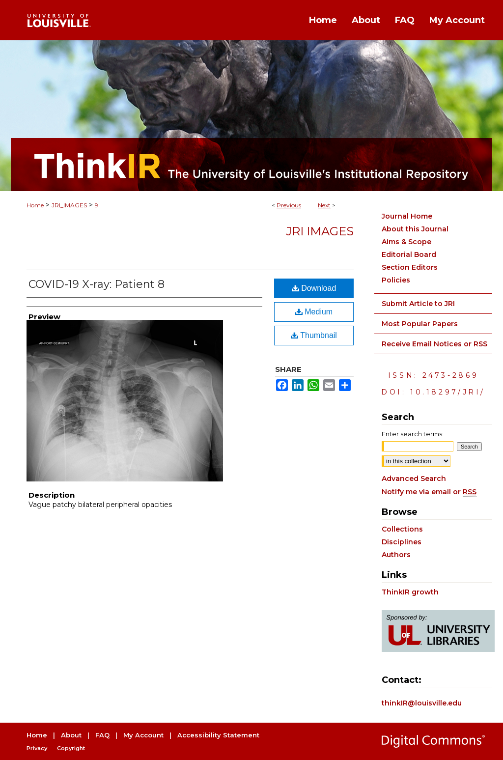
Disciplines (401, 541)
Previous (289, 205)
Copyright (71, 748)
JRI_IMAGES (69, 205)
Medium (314, 312)
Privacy (37, 748)
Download (314, 288)
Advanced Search (414, 478)
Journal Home (407, 216)
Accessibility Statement (218, 735)
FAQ (102, 735)
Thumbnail (314, 335)
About (71, 735)
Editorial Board (409, 254)
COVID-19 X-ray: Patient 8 (96, 284)
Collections (402, 529)
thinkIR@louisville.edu (422, 703)
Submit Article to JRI (418, 303)
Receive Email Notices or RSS (434, 343)
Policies (396, 280)
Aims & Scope (406, 241)
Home (35, 205)
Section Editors (410, 267)
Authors (396, 554)
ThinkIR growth (410, 592)
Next (324, 205)
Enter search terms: (413, 434)
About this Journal (415, 229)
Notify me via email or (429, 491)
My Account (143, 735)
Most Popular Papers (420, 323)
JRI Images (320, 231)
